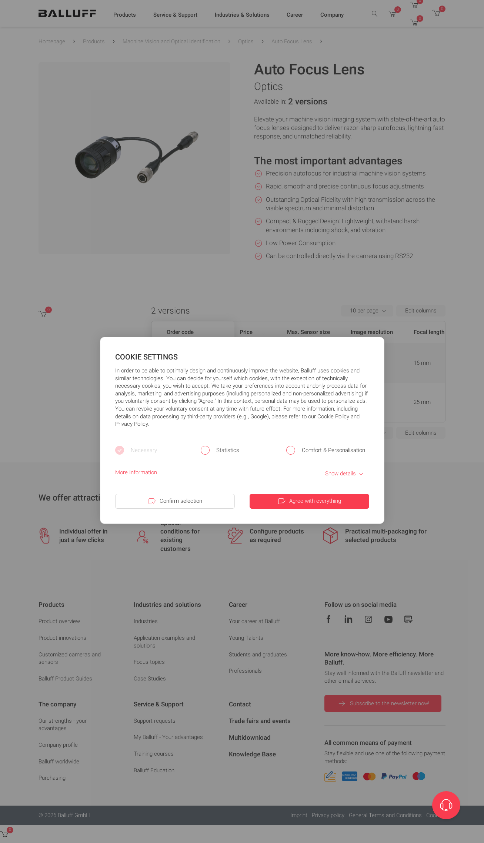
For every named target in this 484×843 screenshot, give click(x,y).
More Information (136, 472)
